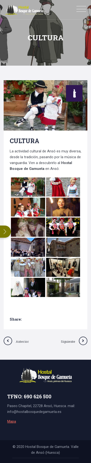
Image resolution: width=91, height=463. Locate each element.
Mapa (11, 421)
